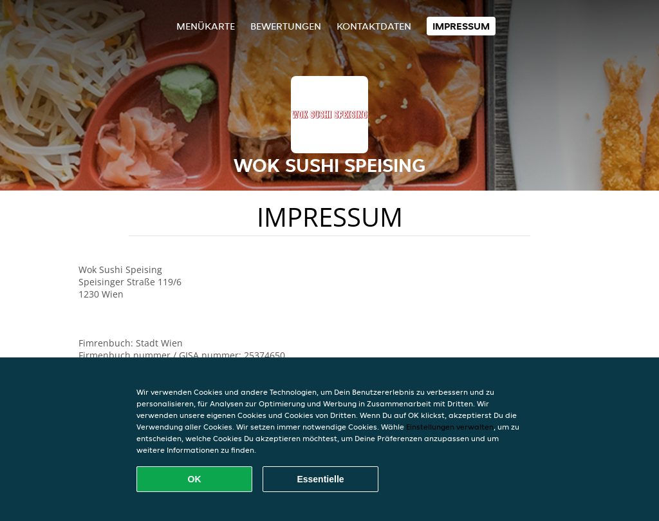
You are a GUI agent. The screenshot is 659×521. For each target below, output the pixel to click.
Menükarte (205, 26)
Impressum (461, 26)
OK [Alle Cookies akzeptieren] (194, 479)
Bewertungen (285, 26)
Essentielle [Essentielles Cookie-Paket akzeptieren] (320, 479)
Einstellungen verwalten (450, 426)
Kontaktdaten (374, 26)
